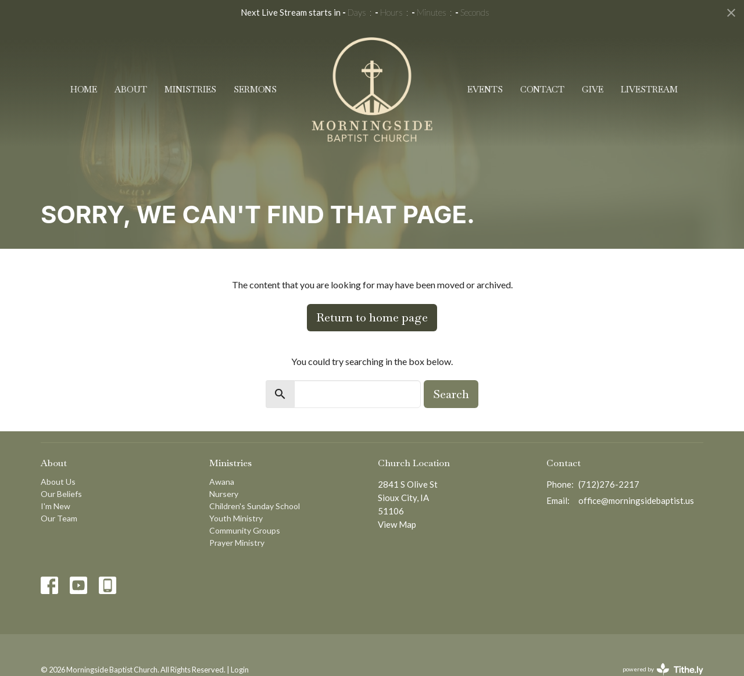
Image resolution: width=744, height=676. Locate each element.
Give (592, 89)
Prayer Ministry (236, 543)
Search (451, 394)
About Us (58, 482)
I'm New (55, 506)
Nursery (223, 494)
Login (240, 669)
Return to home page (372, 317)
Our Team (59, 518)
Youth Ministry (236, 518)
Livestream (649, 89)
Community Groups (244, 530)
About (131, 89)
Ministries (190, 89)
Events (485, 89)
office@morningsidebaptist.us (636, 500)
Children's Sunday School (254, 506)
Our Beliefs (61, 494)
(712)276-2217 (608, 484)
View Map (397, 524)
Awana (221, 482)
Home (83, 89)
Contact (542, 89)
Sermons (255, 89)
